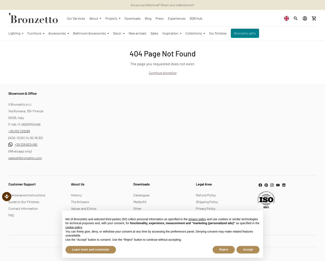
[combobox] (287, 18)
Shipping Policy (207, 202)
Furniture (35, 33)
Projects (112, 18)
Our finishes (218, 33)
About (95, 18)
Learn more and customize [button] (90, 249)
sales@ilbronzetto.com (25, 158)
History (76, 195)
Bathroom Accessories (91, 33)
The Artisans (80, 202)
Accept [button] (248, 249)
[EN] (287, 18)
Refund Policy (206, 195)
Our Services (76, 18)
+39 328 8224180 (26, 144)
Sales (154, 33)
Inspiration (171, 33)
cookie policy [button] (74, 227)
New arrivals (137, 33)
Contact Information (23, 208)
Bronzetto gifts (245, 33)
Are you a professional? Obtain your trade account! (162, 5)
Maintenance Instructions (26, 195)
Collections (195, 33)
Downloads (133, 18)
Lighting (15, 33)
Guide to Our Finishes (23, 202)
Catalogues (141, 195)
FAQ (11, 215)
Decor (119, 33)
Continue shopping (162, 73)
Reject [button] (223, 249)
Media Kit (139, 202)
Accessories (58, 33)
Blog (148, 18)
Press (159, 18)
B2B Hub (196, 18)
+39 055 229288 (19, 131)
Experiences (177, 18)
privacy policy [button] (197, 219)
